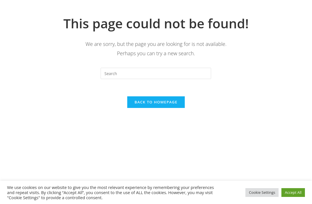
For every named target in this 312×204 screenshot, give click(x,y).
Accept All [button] (293, 192)
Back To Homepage (156, 102)
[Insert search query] (156, 73)
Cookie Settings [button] (262, 192)
